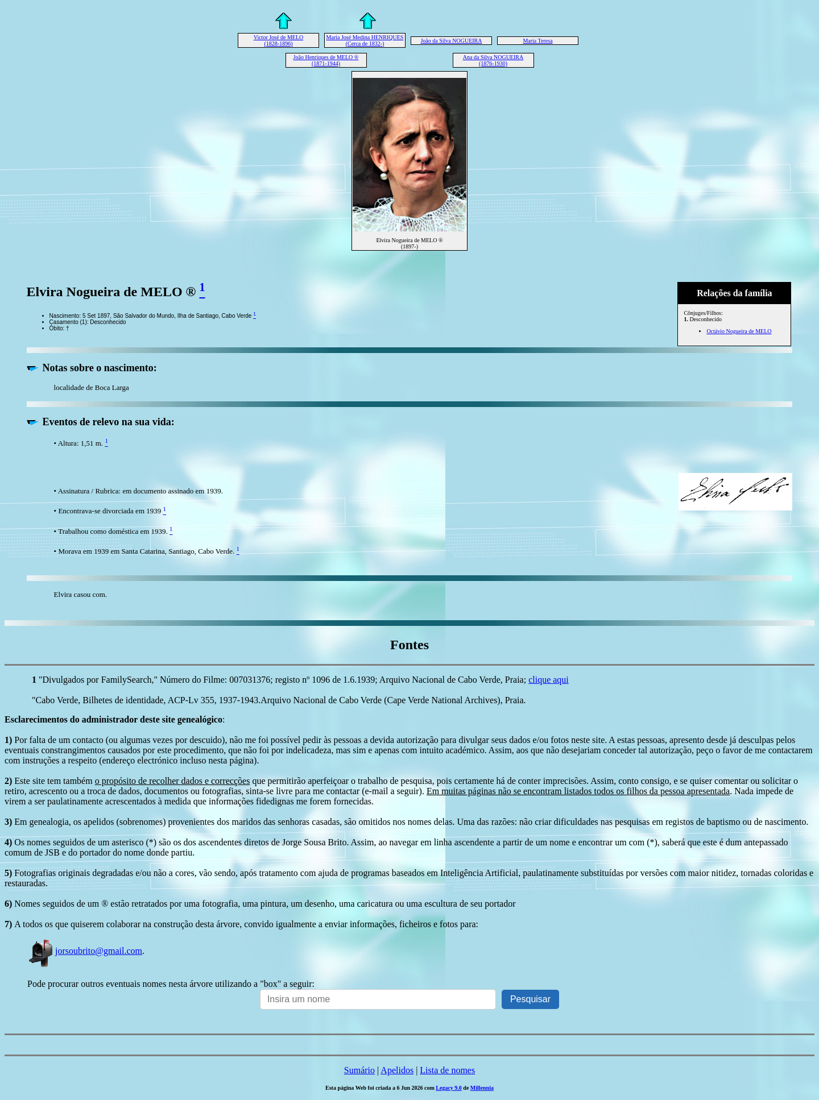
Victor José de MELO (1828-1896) (278, 40)
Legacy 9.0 (449, 1088)
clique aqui (548, 679)
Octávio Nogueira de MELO (738, 331)
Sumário (359, 1070)
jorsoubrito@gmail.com (84, 951)
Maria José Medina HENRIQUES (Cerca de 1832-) (365, 40)
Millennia (482, 1088)
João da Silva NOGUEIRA (451, 41)
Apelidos (396, 1070)
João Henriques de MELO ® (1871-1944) (326, 60)
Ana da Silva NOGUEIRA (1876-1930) (493, 60)
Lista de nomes (447, 1070)
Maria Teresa (537, 41)
